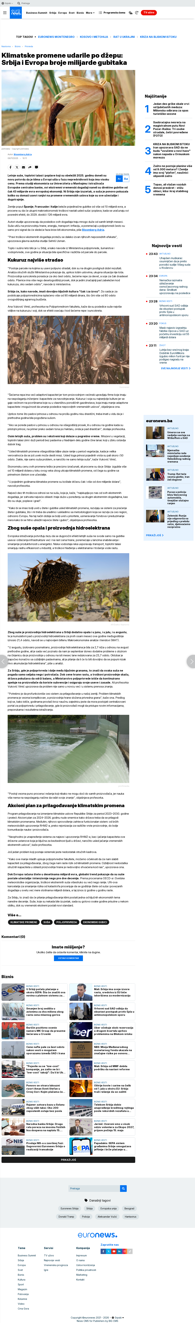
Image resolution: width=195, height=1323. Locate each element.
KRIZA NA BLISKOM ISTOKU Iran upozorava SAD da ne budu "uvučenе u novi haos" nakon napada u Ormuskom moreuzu (172, 150)
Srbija (52, 12)
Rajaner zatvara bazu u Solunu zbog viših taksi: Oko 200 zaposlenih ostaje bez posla (45, 1108)
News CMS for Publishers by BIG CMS (97, 1321)
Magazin (22, 1289)
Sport (21, 1284)
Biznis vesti (32, 986)
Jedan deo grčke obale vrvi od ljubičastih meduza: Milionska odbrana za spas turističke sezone (171, 108)
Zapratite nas (111, 1244)
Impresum (81, 1255)
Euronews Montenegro (56, 36)
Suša (46, 922)
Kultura (21, 1279)
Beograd (129, 1208)
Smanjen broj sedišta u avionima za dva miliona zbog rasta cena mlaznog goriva (44, 1011)
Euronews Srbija (69, 1208)
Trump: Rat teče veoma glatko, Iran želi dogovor (178, 477)
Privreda (29, 46)
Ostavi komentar (68, 958)
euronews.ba (159, 420)
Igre (46, 1270)
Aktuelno (165, 253)
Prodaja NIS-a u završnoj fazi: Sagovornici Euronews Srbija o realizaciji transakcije (45, 1146)
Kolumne (22, 1299)
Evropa (62, 12)
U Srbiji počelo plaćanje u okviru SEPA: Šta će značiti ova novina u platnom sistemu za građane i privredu (45, 992)
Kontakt (80, 1279)
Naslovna (6, 46)
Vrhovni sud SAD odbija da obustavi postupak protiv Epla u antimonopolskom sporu (114, 1011)
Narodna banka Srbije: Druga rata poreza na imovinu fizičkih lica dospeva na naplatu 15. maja (45, 1127)
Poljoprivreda (66, 922)
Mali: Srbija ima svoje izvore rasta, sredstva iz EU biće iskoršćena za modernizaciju (112, 992)
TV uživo (49, 1255)
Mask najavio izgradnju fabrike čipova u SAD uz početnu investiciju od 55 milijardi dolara (174, 332)
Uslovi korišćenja (85, 1265)
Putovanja (23, 1294)
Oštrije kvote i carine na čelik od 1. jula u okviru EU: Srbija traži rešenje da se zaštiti (112, 1088)
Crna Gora (23, 1308)
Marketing (81, 1274)
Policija (86, 1216)
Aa (119, 178)
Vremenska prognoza (56, 1265)
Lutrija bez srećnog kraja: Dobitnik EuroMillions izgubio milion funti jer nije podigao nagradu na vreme (174, 356)
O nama (80, 1260)
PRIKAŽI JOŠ (155, 535)
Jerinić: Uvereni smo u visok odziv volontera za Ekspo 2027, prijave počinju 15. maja (114, 1127)
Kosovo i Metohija (94, 36)
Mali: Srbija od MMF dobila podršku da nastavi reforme (112, 1068)
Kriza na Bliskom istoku (158, 36)
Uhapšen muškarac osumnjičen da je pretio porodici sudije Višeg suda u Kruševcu (174, 263)
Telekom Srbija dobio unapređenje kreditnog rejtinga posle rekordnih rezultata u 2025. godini (114, 1108)
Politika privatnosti (86, 1270)
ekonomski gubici (95, 922)
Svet (72, 12)
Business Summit (36, 12)
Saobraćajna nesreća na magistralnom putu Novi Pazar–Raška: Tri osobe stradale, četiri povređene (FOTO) (170, 129)
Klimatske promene (23, 922)
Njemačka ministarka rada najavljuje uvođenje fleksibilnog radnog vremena (178, 456)
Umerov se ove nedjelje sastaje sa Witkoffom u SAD (178, 435)
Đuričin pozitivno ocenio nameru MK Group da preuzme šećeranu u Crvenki (45, 1031)
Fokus (162, 323)
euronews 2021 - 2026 (96, 1317)
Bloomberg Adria (23, 154)
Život (162, 345)
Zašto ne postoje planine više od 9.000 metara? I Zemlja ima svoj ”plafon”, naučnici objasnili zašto (172, 171)
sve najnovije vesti (176, 368)
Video (21, 1303)
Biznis (80, 12)
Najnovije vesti (52, 1260)
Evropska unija (109, 1208)
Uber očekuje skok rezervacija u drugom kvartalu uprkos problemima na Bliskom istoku (113, 1031)
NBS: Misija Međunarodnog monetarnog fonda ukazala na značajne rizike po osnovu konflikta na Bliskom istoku (113, 1050)
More (90, 12)
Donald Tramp (66, 1216)
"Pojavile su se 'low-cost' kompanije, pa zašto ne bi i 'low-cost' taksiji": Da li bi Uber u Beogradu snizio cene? (46, 1069)
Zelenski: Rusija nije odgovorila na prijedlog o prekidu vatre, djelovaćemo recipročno (178, 521)
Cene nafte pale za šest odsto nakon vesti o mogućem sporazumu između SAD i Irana (45, 1050)
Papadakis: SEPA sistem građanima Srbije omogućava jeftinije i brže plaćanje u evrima (112, 1146)
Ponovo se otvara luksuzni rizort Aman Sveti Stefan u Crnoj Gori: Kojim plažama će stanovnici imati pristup (44, 1088)
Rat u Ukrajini (124, 36)
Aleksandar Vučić (107, 1216)
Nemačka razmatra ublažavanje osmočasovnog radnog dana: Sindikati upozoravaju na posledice (174, 287)
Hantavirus (130, 1216)
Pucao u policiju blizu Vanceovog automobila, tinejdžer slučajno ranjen (178, 498)
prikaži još (68, 1159)
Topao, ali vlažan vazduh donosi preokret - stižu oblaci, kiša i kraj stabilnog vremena (170, 189)
